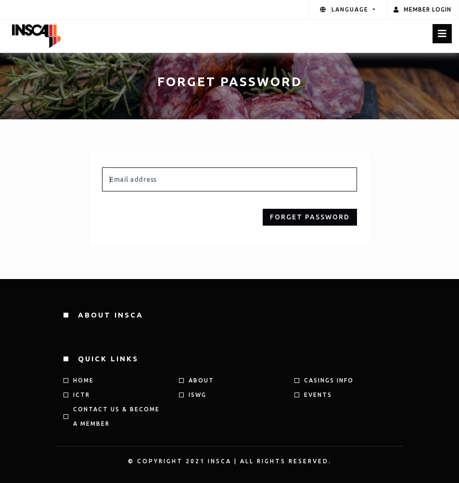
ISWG (197, 395)
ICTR (81, 395)
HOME (83, 380)
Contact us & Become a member (116, 416)
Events (318, 395)
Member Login (422, 9)
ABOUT (201, 380)
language (345, 9)
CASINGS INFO (329, 380)
